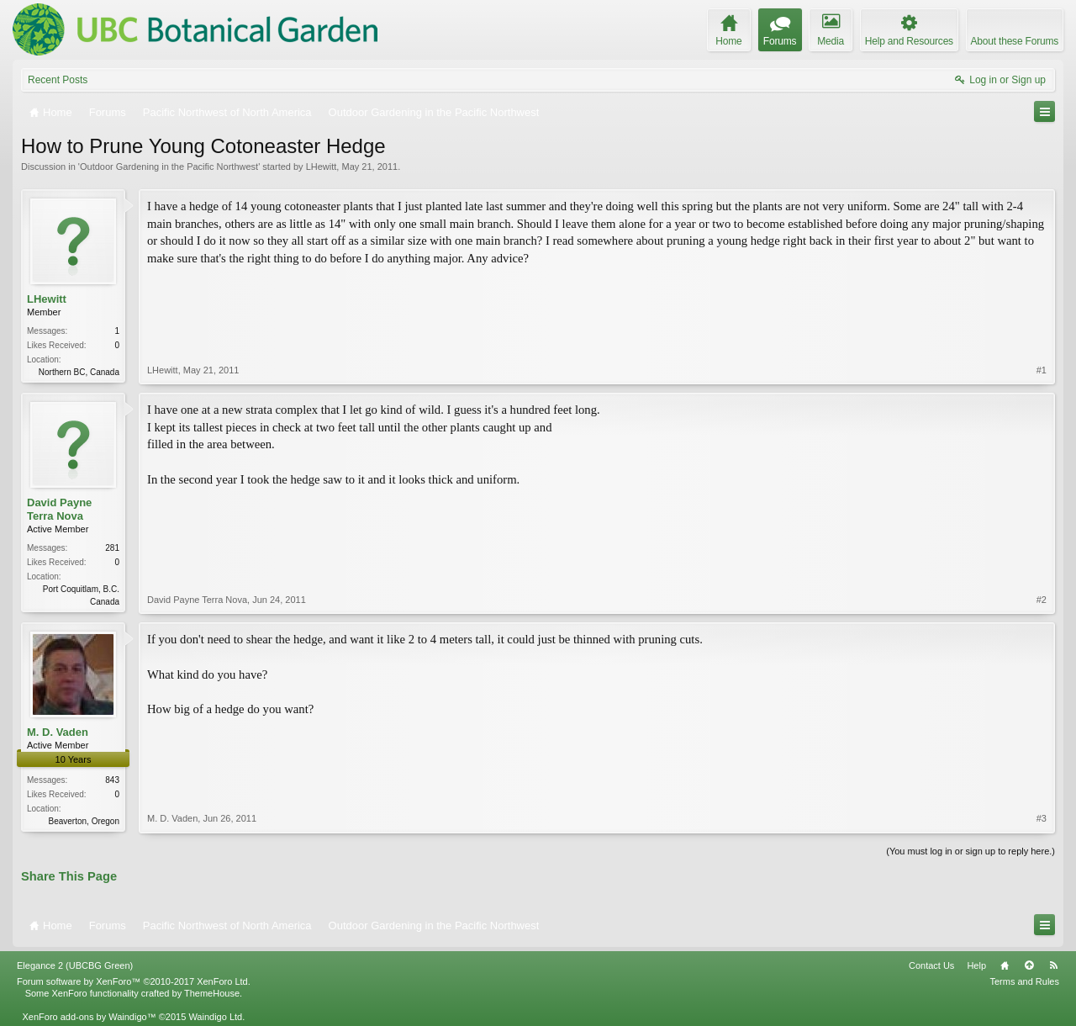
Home (1004, 965)
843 (112, 780)
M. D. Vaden (57, 732)
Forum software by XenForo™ (134, 981)
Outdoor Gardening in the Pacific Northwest (169, 166)
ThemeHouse (212, 993)
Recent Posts (57, 80)
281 (112, 548)
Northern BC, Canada (79, 372)
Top (1029, 965)
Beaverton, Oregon (84, 821)
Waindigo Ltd (215, 1017)
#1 (1041, 370)
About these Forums (1014, 41)
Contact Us (931, 965)
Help (976, 965)
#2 (1041, 600)
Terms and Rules (1024, 981)
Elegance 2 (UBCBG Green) (75, 965)
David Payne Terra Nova (59, 509)
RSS (1053, 965)
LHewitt (321, 166)
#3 (1041, 818)
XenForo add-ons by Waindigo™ (89, 1017)
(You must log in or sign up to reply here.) (970, 851)
